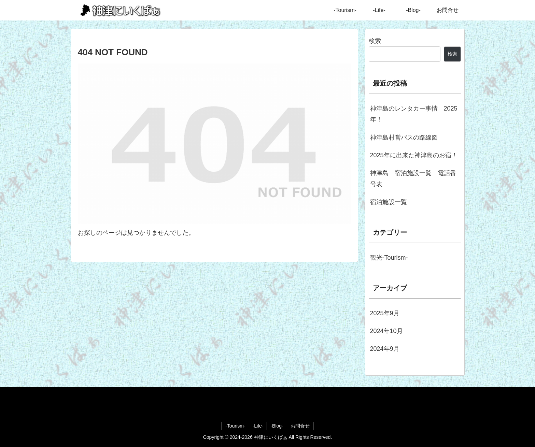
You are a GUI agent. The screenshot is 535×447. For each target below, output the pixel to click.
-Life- (258, 426)
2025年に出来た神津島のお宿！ (413, 155)
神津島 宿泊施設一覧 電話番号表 (413, 178)
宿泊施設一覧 (388, 202)
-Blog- (276, 426)
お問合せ (300, 426)
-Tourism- (235, 426)
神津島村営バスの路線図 (404, 137)
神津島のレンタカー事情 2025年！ (413, 114)
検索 (375, 41)
